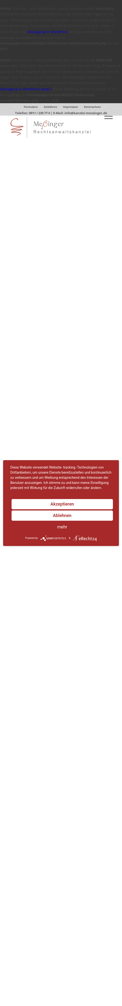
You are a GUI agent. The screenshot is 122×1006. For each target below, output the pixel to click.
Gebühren (50, 107)
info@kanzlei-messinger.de (85, 113)
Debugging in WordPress (47, 31)
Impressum (70, 107)
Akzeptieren (62, 504)
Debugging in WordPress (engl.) (25, 89)
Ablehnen (62, 515)
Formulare (31, 107)
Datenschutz (92, 107)
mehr (62, 526)
